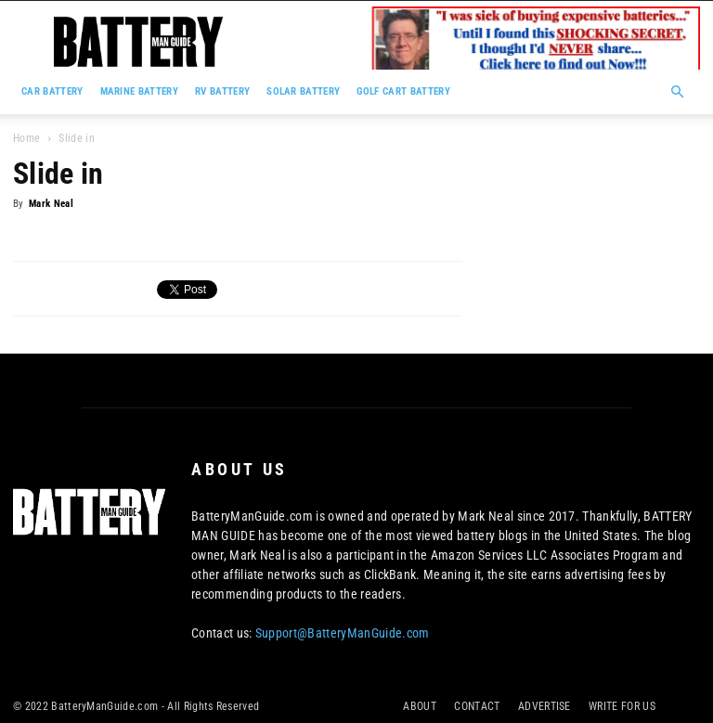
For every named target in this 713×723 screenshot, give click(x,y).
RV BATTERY (222, 91)
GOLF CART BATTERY (402, 91)
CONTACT (476, 706)
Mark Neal (51, 204)
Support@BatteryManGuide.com (342, 633)
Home (26, 138)
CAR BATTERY (52, 91)
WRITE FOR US (622, 706)
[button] (677, 92)
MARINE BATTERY (139, 91)
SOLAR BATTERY (303, 91)
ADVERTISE (544, 706)
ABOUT (419, 706)
